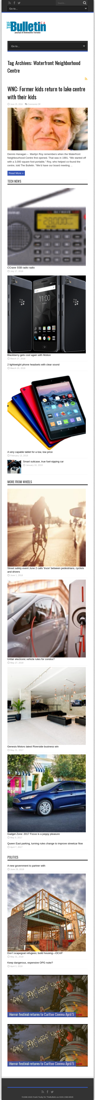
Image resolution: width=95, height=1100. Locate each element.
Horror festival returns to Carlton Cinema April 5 (41, 1014)
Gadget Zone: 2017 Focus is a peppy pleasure (33, 833)
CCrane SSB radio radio (21, 267)
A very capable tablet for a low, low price (30, 452)
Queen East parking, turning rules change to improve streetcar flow (45, 843)
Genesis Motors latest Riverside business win (33, 746)
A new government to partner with (26, 865)
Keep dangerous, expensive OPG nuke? (30, 962)
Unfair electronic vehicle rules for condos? (31, 659)
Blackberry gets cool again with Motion (29, 355)
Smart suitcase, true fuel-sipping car (43, 461)
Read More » (16, 173)
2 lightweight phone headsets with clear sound (33, 364)
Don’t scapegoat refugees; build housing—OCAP (35, 953)
